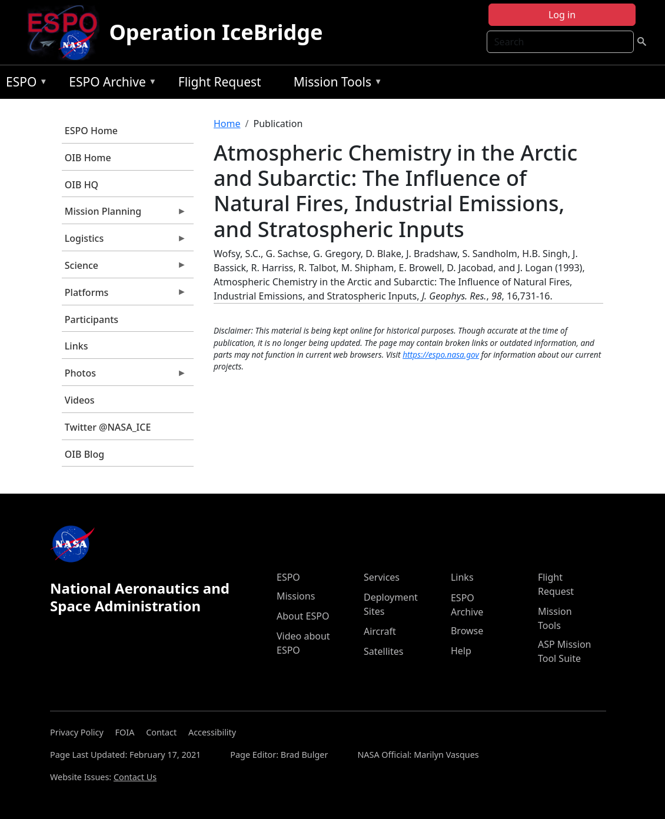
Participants (91, 319)
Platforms (124, 295)
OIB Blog (84, 454)
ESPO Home (91, 130)
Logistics (124, 241)
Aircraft (380, 631)
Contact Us (135, 777)
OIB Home (88, 157)
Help (461, 650)
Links (76, 345)
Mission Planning (124, 214)
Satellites (383, 651)
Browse (467, 630)
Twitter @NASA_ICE (108, 427)
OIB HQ (81, 184)
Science (124, 268)
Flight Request (219, 82)
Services (382, 577)
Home (227, 123)
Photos (124, 376)
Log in (562, 14)
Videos (80, 400)
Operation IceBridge (215, 32)
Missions (296, 596)
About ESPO (303, 616)
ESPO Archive (110, 84)
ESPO (24, 84)
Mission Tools (335, 84)
